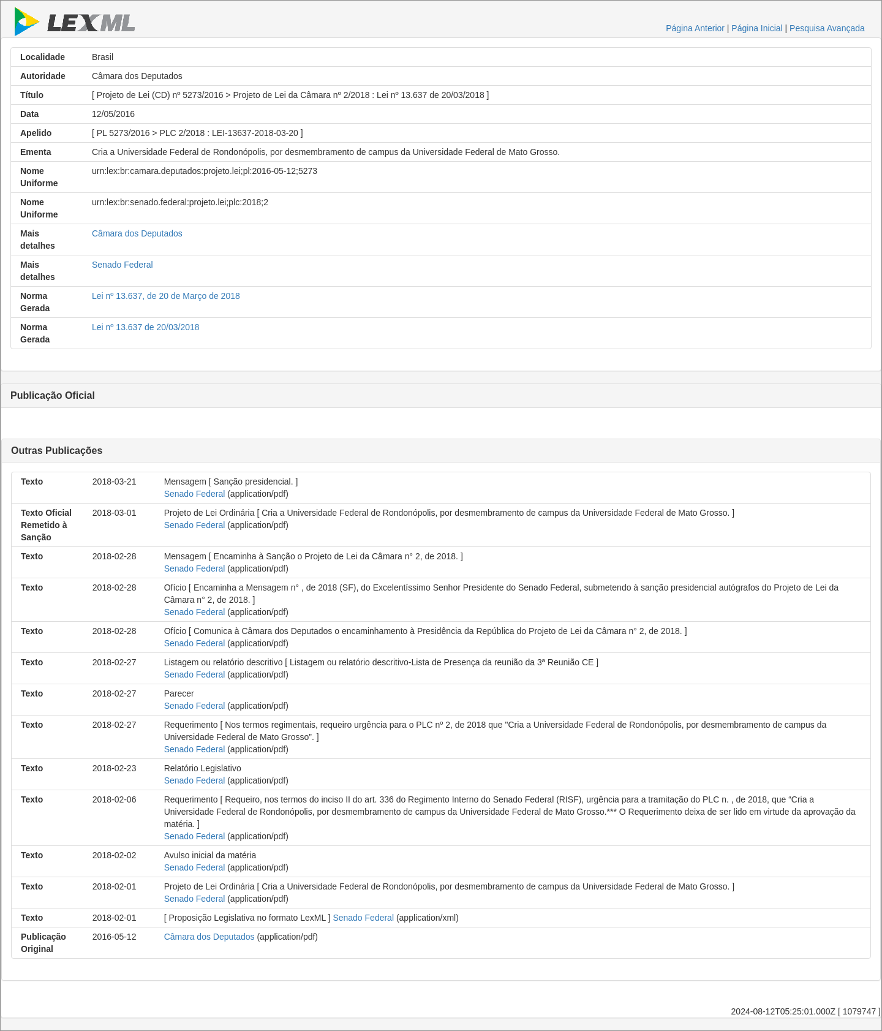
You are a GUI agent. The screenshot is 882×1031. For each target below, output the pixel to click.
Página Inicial (756, 28)
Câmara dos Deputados (137, 233)
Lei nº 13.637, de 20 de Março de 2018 (166, 296)
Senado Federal (122, 265)
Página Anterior (695, 28)
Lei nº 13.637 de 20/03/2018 (146, 327)
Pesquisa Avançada (827, 28)
